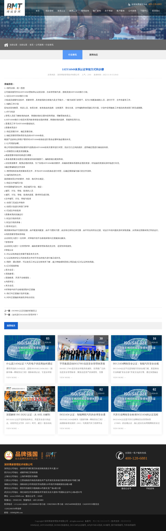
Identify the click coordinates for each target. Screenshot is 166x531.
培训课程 (49, 11)
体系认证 (73, 11)
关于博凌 (109, 11)
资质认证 (61, 11)
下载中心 (144, 11)
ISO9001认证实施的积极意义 (24, 311)
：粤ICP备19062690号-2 (101, 521)
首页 (38, 11)
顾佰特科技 (126, 521)
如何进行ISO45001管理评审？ (25, 315)
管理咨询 (85, 11)
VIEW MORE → (12, 378)
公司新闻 (132, 11)
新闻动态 (93, 55)
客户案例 (120, 11)
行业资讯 (49, 45)
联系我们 (156, 11)
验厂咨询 (97, 11)
